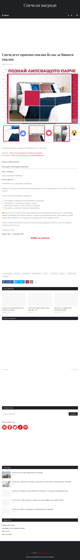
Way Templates (49, 557)
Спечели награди (40, 5)
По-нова (5, 369)
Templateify (35, 557)
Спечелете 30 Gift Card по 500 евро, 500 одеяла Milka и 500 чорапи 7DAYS (38, 500)
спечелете (54, 273)
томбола (62, 273)
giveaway (5, 276)
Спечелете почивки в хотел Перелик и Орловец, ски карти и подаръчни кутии (40, 491)
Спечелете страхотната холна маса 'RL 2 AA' (38, 309)
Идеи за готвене (7, 534)
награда (17, 273)
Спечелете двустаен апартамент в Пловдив (27, 472)
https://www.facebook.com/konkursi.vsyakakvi (26, 153)
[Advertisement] (40, 38)
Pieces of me (5, 531)
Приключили (26, 273)
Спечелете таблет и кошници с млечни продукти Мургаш (32, 509)
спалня (46, 273)
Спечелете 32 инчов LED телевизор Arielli (62, 309)
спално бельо (37, 273)
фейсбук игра (72, 273)
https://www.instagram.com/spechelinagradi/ (28, 155)
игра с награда (7, 273)
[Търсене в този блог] (35, 414)
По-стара (74, 369)
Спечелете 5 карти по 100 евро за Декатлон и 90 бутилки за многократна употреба (41, 482)
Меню (6, 15)
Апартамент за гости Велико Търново (13, 528)
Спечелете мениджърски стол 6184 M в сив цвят (13, 309)
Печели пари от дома (8, 525)
